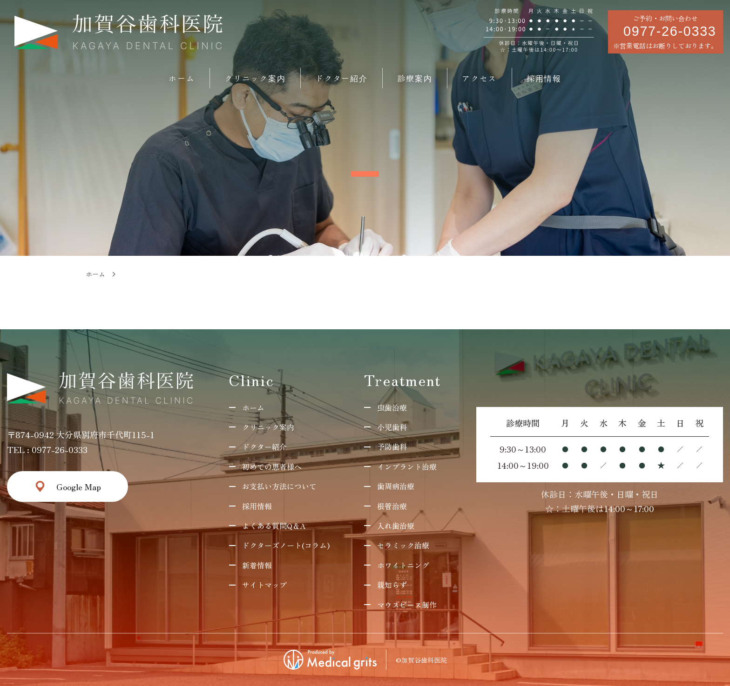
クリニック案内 (268, 427)
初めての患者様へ (272, 466)
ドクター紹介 (264, 446)
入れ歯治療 (395, 525)
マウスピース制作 (407, 604)
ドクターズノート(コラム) (286, 545)
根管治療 (392, 506)
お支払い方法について (279, 486)
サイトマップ (264, 584)
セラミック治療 (403, 545)
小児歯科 (392, 427)
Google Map (78, 486)
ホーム (95, 274)
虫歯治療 (392, 407)
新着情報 (257, 565)
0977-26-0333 (60, 449)
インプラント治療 (407, 466)
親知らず (392, 584)
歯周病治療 (395, 486)
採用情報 (257, 506)
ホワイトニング (403, 565)
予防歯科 (392, 446)
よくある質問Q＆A (273, 525)
